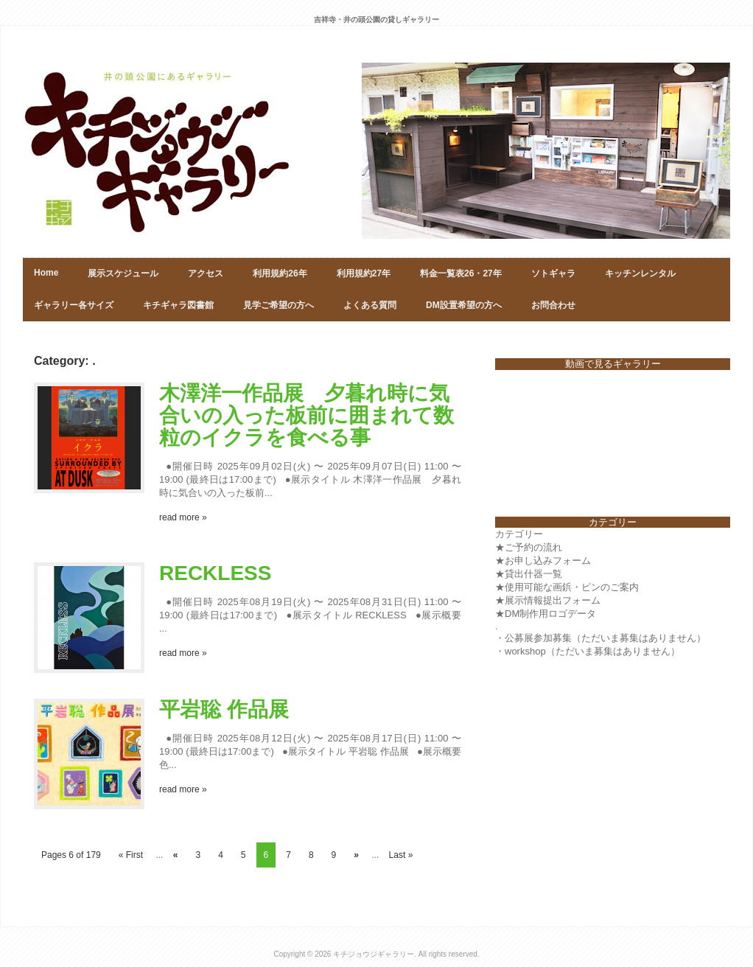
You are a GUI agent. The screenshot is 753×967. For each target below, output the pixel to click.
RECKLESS (215, 573)
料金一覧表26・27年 (461, 273)
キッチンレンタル (640, 273)
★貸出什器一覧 (528, 573)
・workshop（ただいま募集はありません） (587, 651)
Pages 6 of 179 (71, 855)
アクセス (205, 273)
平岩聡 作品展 (224, 709)
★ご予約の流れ (528, 547)
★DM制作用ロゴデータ (545, 613)
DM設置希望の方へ (464, 305)
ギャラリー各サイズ (73, 305)
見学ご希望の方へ (278, 305)
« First (131, 855)
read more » (183, 517)
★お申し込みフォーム (543, 560)
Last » (401, 855)
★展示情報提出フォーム (547, 600)
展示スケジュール (123, 273)
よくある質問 (369, 305)
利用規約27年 (363, 273)
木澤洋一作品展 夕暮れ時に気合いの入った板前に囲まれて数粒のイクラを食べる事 (306, 415)
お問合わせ (553, 305)
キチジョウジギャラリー (373, 954)
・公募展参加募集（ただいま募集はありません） (600, 637)
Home (46, 273)
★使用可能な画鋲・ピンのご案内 (567, 587)
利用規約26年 (280, 273)
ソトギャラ (553, 273)
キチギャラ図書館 (178, 305)
